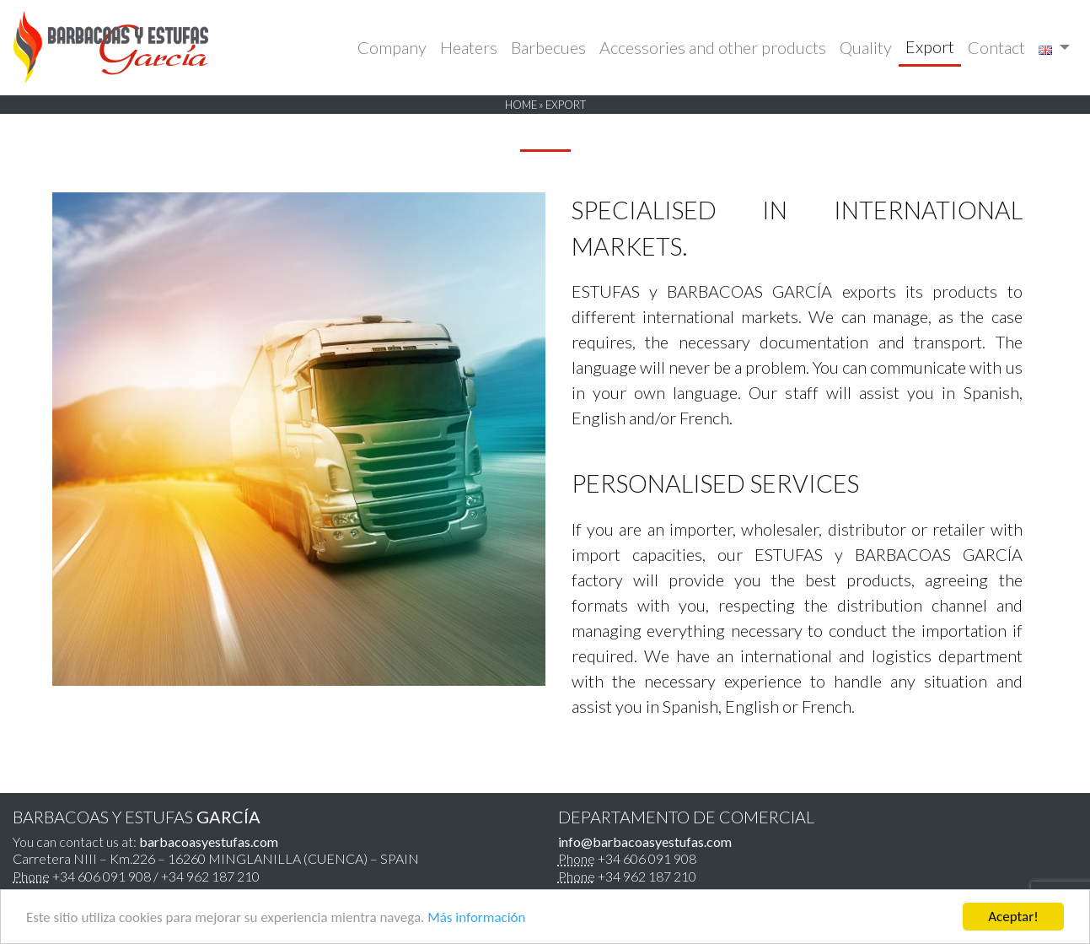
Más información (476, 917)
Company (392, 47)
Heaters (468, 47)
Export (929, 46)
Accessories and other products (712, 47)
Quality (866, 47)
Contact (996, 47)
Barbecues (548, 47)
